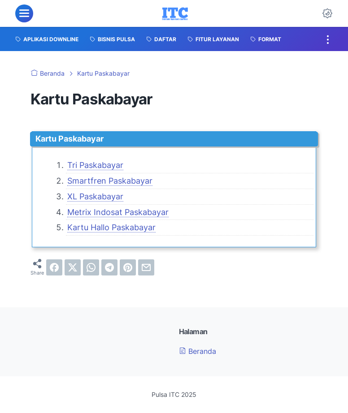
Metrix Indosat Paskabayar (118, 212)
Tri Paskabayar (95, 165)
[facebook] (54, 267)
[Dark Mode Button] (327, 13)
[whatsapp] (91, 267)
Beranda (197, 351)
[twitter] (73, 267)
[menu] (24, 13)
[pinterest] (128, 267)
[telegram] (109, 267)
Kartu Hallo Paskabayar (111, 227)
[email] (146, 267)
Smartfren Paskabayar (109, 180)
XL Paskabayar (95, 196)
